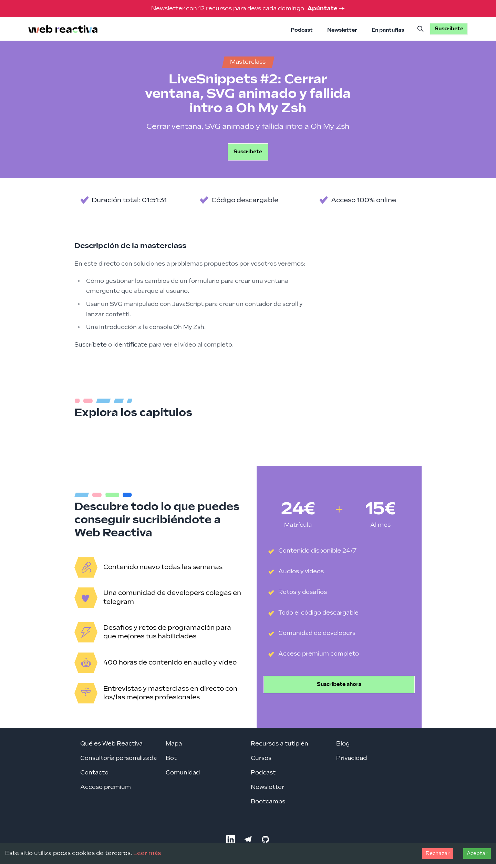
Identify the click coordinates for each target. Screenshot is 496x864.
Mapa (174, 743)
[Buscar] (420, 28)
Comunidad (183, 772)
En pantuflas (388, 30)
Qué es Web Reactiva (111, 743)
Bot (171, 758)
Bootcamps (268, 801)
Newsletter (342, 30)
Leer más (147, 853)
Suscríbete (90, 344)
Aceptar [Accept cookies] (477, 853)
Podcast (302, 30)
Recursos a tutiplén (279, 743)
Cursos (261, 758)
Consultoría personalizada (118, 758)
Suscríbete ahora (339, 684)
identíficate (130, 344)
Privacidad (351, 758)
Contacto (94, 772)
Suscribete (248, 152)
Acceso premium (105, 787)
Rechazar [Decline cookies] (438, 853)
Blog (343, 743)
